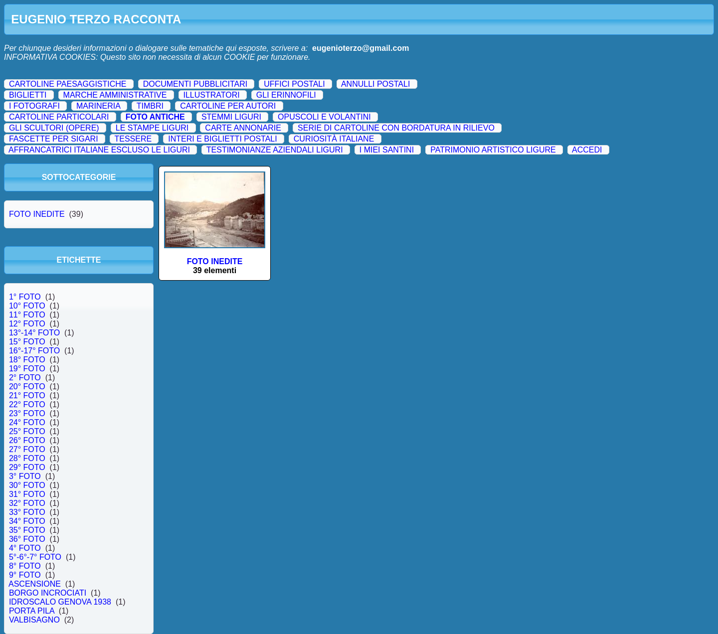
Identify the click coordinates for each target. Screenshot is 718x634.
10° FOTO (27, 306)
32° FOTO (27, 503)
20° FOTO (27, 386)
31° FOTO (27, 494)
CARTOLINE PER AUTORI (228, 106)
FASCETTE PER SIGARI (53, 139)
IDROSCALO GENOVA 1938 (60, 602)
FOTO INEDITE (36, 214)
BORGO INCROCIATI (47, 593)
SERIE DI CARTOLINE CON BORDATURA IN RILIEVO (396, 128)
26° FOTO (27, 440)
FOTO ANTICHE (155, 117)
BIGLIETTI (28, 95)
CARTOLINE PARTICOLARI (59, 117)
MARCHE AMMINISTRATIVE (115, 95)
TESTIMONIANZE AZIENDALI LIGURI (274, 150)
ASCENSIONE (34, 584)
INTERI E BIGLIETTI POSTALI (222, 139)
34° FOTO (27, 521)
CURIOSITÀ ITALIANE (334, 139)
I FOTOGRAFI (34, 106)
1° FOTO (24, 297)
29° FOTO (27, 467)
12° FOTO (27, 323)
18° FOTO (27, 359)
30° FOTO (27, 485)
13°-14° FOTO (34, 332)
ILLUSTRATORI (211, 95)
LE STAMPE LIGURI (152, 128)
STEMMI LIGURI (231, 117)
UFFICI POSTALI (294, 84)
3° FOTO (24, 476)
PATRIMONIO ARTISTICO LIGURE (493, 150)
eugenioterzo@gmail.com (360, 48)
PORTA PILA (31, 611)
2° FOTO (24, 377)
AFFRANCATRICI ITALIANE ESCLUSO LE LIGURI (99, 150)
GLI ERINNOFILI (286, 95)
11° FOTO (27, 315)
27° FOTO (27, 449)
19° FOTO (27, 368)
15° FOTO (27, 341)
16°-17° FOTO (34, 350)
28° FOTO (27, 458)
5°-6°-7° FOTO (35, 557)
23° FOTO (27, 413)
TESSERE (133, 139)
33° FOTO (27, 512)
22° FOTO (27, 404)
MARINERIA (98, 106)
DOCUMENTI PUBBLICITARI (195, 84)
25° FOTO (27, 431)
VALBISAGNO (34, 620)
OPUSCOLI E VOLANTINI (324, 117)
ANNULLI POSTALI (375, 84)
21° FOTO (27, 395)
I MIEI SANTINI (386, 150)
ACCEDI (587, 150)
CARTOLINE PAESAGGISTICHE (68, 84)
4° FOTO (24, 548)
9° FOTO (24, 575)
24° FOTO (27, 422)
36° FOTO (27, 539)
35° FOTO (27, 530)
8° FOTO (24, 566)
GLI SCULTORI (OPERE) (54, 128)
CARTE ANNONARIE (243, 128)
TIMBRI (150, 106)
